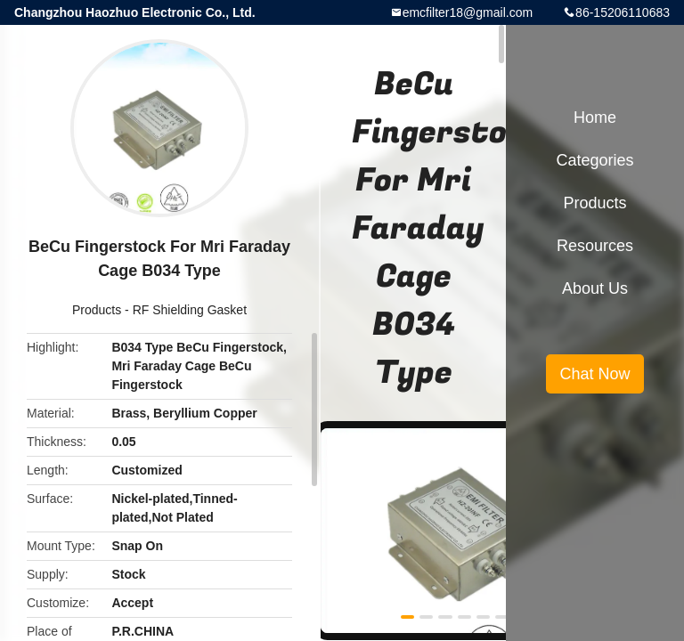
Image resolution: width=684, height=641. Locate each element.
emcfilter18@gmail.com (468, 12)
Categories (594, 160)
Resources (595, 246)
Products (96, 310)
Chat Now (594, 374)
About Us (595, 288)
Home (595, 117)
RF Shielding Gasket (190, 310)
